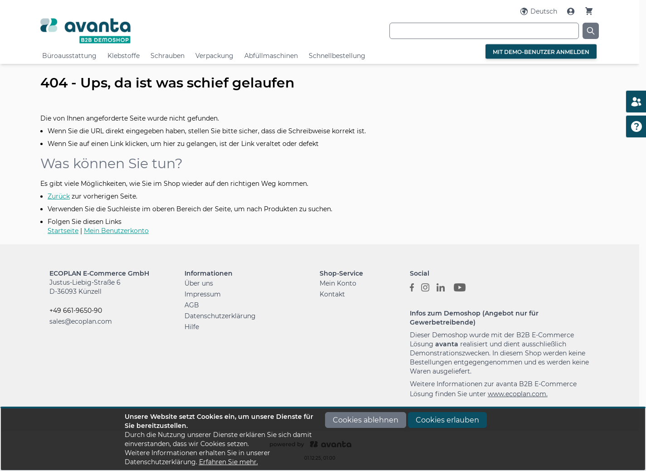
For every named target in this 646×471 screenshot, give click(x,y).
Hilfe (192, 327)
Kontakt (332, 294)
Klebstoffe (123, 56)
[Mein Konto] (571, 11)
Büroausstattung (69, 56)
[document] (323, 439)
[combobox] (484, 31)
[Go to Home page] (133, 31)
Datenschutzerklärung (220, 316)
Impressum (203, 294)
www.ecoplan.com (517, 394)
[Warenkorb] (588, 11)
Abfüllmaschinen (271, 56)
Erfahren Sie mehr (228, 462)
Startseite (63, 231)
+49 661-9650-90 (75, 310)
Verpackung (214, 56)
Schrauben (168, 56)
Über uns (199, 283)
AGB (192, 305)
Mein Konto (338, 283)
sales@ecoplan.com (80, 321)
